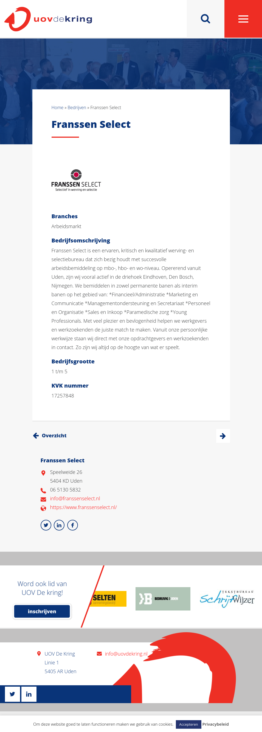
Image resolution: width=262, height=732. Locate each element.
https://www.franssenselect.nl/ (83, 507)
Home (58, 107)
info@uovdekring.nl (126, 653)
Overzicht (54, 435)
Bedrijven (77, 107)
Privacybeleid (215, 724)
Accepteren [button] (188, 724)
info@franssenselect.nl (75, 498)
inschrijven (42, 611)
